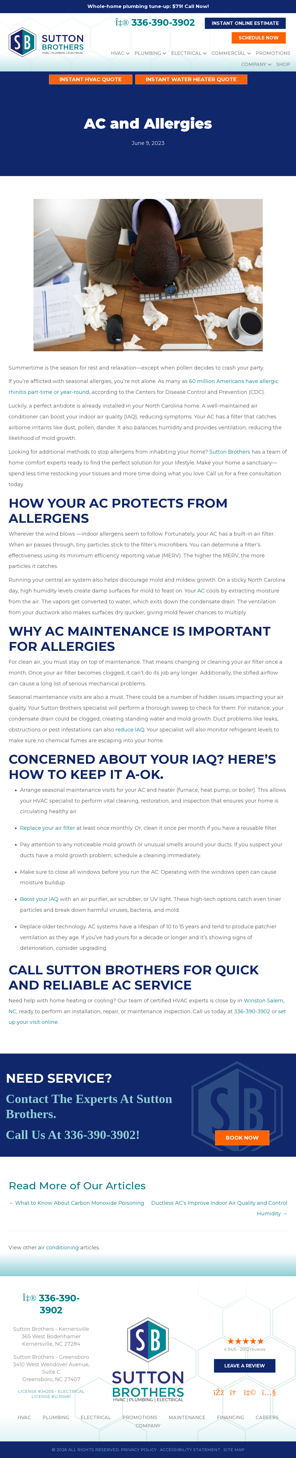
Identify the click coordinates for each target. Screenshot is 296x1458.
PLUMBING (55, 1417)
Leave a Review (244, 1365)
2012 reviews (252, 1348)
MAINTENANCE (186, 1417)
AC (201, 591)
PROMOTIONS (139, 1417)
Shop (283, 64)
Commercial (228, 53)
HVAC (117, 53)
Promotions (273, 53)
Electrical (186, 53)
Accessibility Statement (190, 1449)
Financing (230, 1417)
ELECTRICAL (96, 1417)
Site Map (234, 1449)
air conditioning (58, 1247)
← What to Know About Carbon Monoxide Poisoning (76, 1203)
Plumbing (147, 53)
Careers (267, 1417)
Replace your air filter (47, 828)
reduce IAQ (129, 730)
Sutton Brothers (229, 452)
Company (253, 64)
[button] (127, 53)
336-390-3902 (252, 1011)
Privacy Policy (139, 1449)
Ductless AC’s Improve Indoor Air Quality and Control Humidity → (219, 1208)
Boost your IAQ (39, 899)
